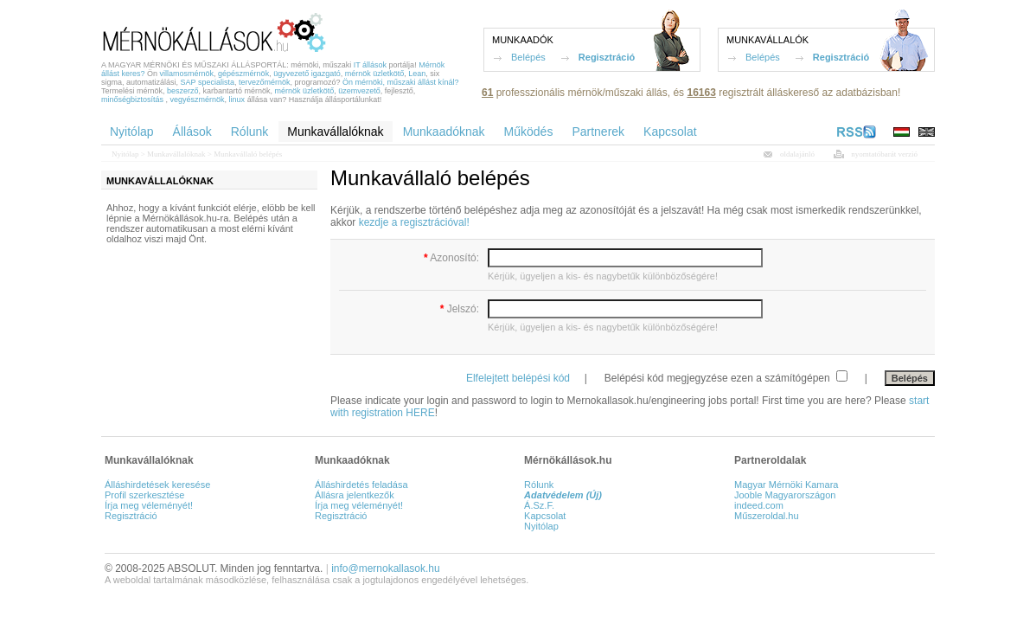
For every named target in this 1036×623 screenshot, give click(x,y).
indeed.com (758, 505)
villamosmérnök (187, 73)
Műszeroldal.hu (766, 516)
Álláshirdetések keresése (157, 484)
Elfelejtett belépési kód (518, 378)
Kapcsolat (545, 516)
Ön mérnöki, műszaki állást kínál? (400, 82)
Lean (416, 73)
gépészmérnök (243, 73)
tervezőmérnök (265, 82)
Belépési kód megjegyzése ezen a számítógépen (718, 378)
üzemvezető (359, 91)
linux (237, 99)
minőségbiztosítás (132, 99)
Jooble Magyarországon (784, 495)
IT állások (370, 65)
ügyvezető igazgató (307, 73)
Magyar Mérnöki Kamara (786, 484)
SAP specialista (207, 82)
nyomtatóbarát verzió (884, 154)
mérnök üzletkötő (375, 73)
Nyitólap (125, 154)
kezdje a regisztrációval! (414, 222)
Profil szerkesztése (144, 495)
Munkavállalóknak (176, 154)
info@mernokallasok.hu (385, 568)
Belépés (528, 57)
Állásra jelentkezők (354, 495)
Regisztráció (607, 57)
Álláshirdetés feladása (361, 484)
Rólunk (538, 484)
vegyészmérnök (197, 99)
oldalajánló (797, 154)
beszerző (183, 91)
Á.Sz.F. (539, 505)
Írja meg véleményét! (149, 505)
